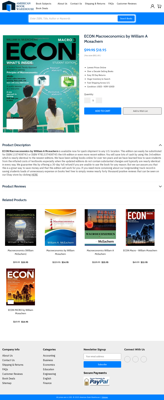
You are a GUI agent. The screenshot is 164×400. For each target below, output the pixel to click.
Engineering (49, 373)
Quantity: (89, 94)
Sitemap (6, 383)
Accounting (49, 355)
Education (48, 369)
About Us (62, 3)
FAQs (111, 3)
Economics (49, 364)
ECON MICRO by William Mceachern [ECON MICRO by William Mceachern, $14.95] (20, 312)
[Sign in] (152, 6)
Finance (47, 383)
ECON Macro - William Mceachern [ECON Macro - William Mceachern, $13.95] (140, 250)
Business (48, 360)
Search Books (126, 18)
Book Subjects (45, 3)
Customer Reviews (127, 3)
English (47, 378)
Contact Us (76, 3)
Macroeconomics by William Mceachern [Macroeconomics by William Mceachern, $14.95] (60, 252)
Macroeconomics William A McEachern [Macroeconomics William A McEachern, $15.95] (100, 252)
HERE (34, 174)
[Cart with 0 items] (159, 6)
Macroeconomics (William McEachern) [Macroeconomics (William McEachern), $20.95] (21, 252)
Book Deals (42, 8)
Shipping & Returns (95, 3)
